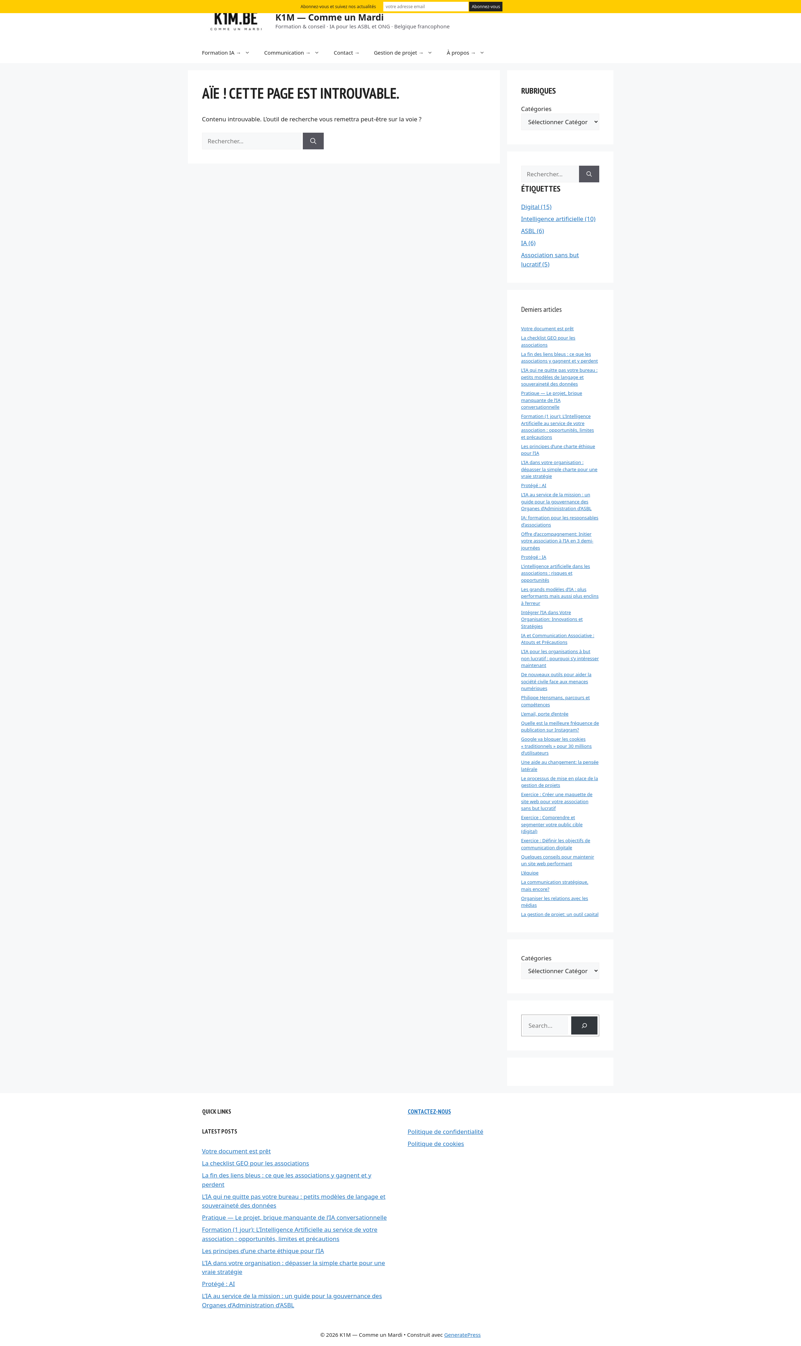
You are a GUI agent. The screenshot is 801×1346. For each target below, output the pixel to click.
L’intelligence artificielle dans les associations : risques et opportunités (555, 573)
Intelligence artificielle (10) (558, 219)
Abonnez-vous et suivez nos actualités (338, 7)
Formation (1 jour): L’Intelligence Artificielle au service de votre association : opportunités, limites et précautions (557, 426)
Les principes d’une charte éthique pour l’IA (263, 1251)
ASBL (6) (532, 231)
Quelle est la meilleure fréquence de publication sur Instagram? (560, 726)
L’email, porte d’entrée (545, 714)
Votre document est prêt (547, 328)
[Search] (584, 1025)
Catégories (536, 109)
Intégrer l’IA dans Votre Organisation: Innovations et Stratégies (552, 619)
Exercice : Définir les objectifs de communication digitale (555, 844)
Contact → (347, 52)
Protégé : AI (533, 485)
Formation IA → (229, 52)
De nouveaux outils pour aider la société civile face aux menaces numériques (556, 681)
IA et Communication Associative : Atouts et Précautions (558, 639)
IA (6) (528, 243)
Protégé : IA (533, 557)
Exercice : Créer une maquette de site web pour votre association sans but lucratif (557, 801)
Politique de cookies (436, 1144)
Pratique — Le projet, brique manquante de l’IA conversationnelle (551, 400)
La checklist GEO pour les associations (255, 1163)
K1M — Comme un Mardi (330, 17)
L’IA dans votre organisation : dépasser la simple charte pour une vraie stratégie (559, 469)
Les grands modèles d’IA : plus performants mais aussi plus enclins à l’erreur (560, 596)
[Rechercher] (313, 141)
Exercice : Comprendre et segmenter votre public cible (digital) (552, 824)
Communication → (295, 52)
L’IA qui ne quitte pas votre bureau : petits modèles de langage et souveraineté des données (559, 377)
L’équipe (530, 873)
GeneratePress (462, 1334)
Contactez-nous (429, 1111)
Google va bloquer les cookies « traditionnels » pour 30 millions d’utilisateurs (556, 746)
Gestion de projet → (407, 52)
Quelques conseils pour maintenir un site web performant (557, 860)
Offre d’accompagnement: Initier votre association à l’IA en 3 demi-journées (557, 541)
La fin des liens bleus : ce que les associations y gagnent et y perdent (559, 357)
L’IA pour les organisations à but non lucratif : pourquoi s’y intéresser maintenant (560, 658)
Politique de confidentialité (446, 1131)
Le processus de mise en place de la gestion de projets (559, 782)
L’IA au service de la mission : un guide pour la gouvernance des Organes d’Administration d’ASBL (556, 501)
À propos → (469, 52)
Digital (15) (536, 207)
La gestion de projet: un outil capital (560, 914)
